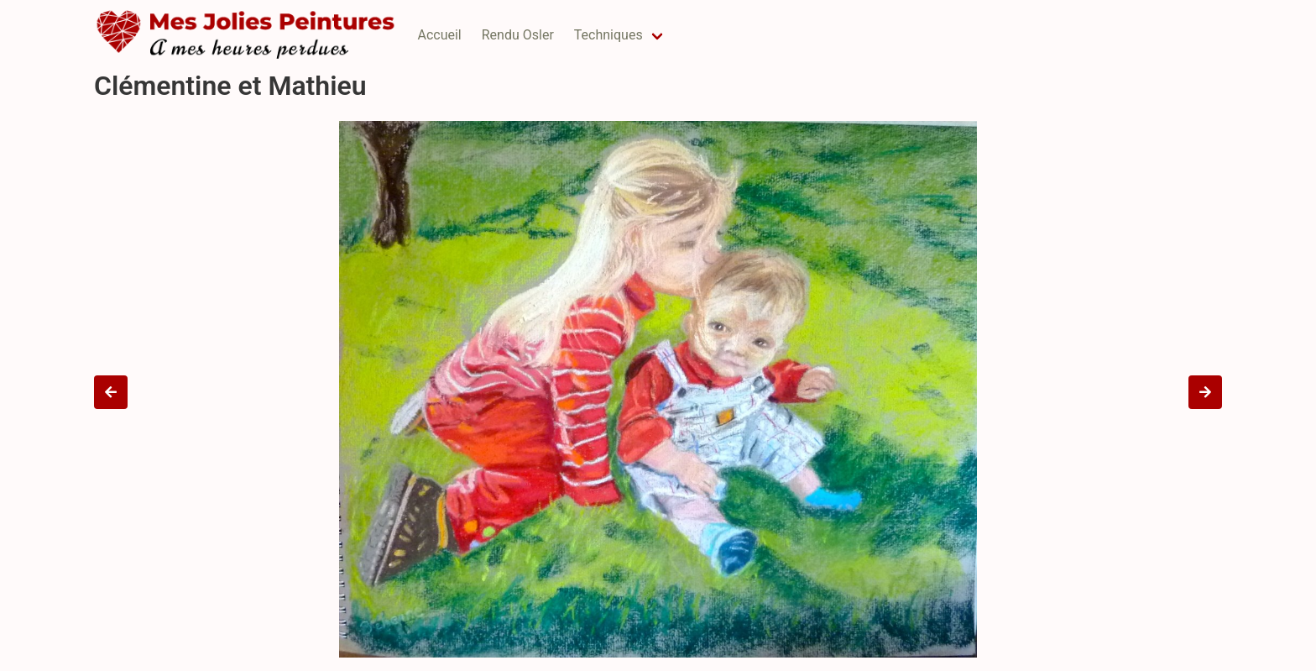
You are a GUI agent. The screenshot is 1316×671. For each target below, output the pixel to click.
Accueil (439, 35)
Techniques (608, 35)
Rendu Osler (518, 35)
